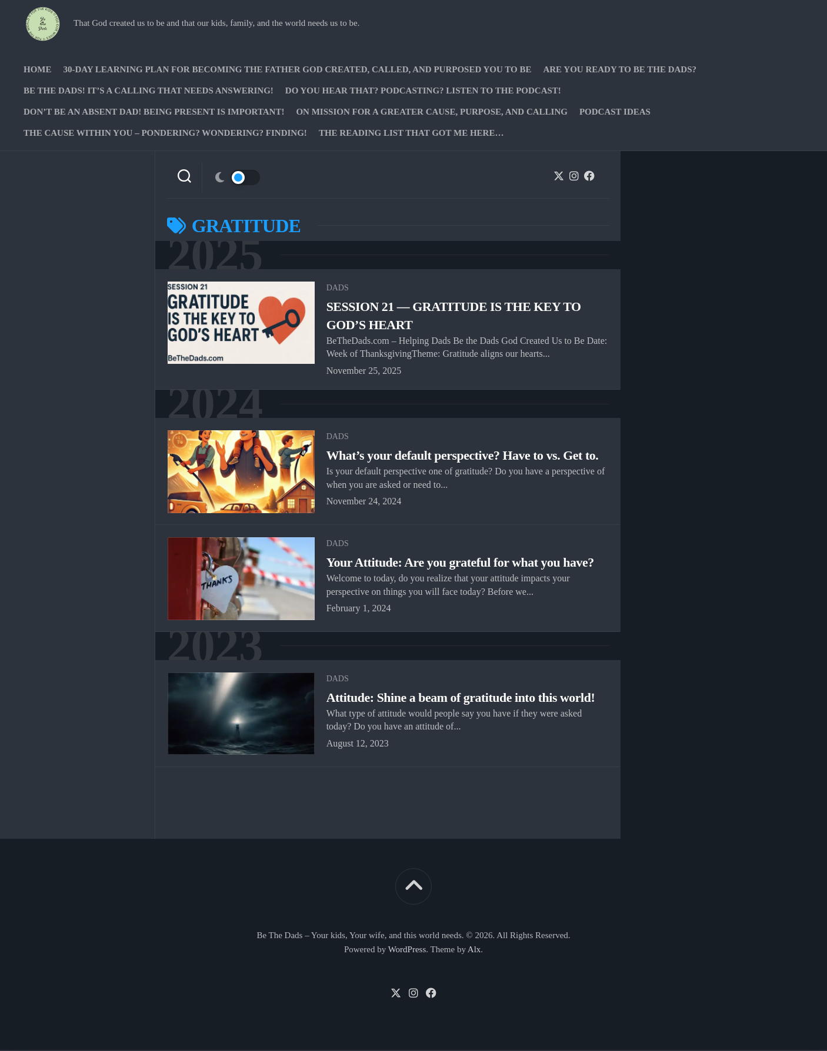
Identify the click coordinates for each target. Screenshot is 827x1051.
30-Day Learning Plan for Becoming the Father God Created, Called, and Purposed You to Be (298, 69)
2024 (216, 404)
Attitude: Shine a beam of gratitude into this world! (461, 699)
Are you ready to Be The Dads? (619, 69)
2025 (216, 255)
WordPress (407, 951)
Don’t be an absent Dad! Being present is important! (154, 111)
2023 (216, 647)
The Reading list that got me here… (411, 133)
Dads (337, 288)
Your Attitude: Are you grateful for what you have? (461, 563)
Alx (474, 951)
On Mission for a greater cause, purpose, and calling (431, 111)
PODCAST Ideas (615, 111)
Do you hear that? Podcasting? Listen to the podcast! (423, 90)
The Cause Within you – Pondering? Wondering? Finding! (165, 133)
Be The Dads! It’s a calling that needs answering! (149, 90)
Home (38, 69)
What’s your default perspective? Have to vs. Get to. (463, 456)
